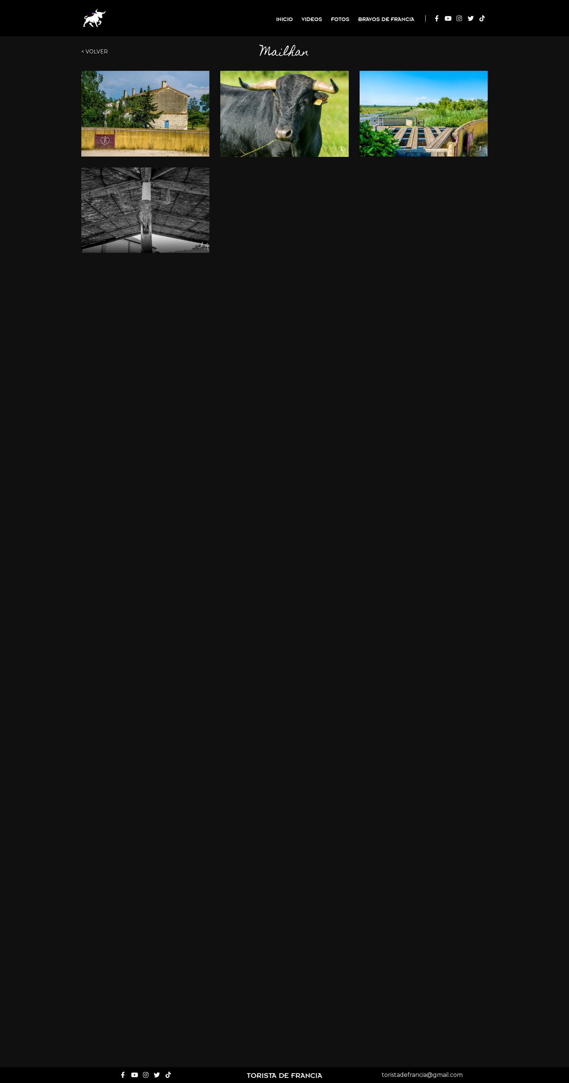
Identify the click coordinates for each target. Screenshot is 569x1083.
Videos (312, 18)
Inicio (284, 18)
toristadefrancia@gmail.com (422, 1074)
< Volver (94, 51)
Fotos (340, 18)
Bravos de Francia (386, 18)
